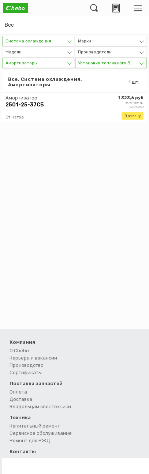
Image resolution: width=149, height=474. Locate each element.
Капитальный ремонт (35, 426)
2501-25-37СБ (24, 105)
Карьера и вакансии (33, 358)
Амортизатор (21, 98)
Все (9, 25)
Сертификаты (26, 372)
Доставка (21, 399)
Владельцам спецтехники (40, 406)
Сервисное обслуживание (41, 433)
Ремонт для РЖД (30, 440)
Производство (27, 365)
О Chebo (19, 350)
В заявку (132, 116)
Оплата (18, 392)
